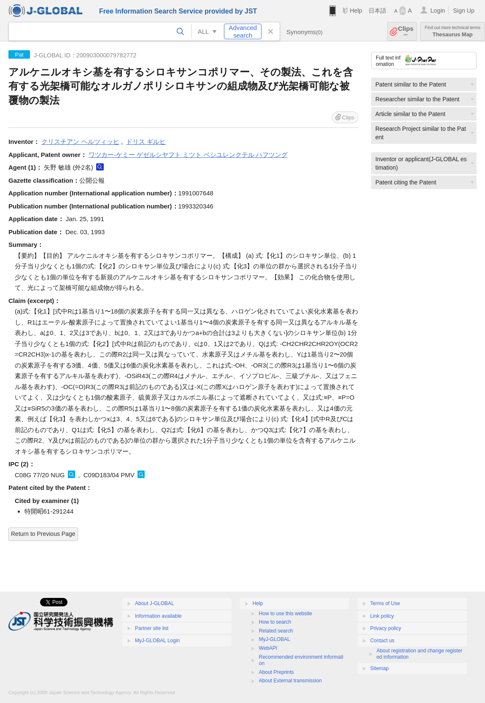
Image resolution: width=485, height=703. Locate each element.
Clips (406, 31)
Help (356, 10)
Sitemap (379, 668)
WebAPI (268, 648)
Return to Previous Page (43, 533)
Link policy (382, 616)
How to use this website (285, 613)
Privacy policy (385, 628)
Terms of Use (385, 603)
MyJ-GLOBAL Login (157, 641)
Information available (158, 616)
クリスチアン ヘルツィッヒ (80, 141)
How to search (275, 622)
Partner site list (151, 628)
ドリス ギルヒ (146, 141)
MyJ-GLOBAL (274, 639)
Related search (276, 631)
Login (437, 10)
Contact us (382, 641)
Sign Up (463, 10)
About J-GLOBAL (154, 603)
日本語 (377, 10)
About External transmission (290, 681)
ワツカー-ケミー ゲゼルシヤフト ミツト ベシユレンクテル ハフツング (188, 154)
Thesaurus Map (452, 31)
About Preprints (276, 672)
